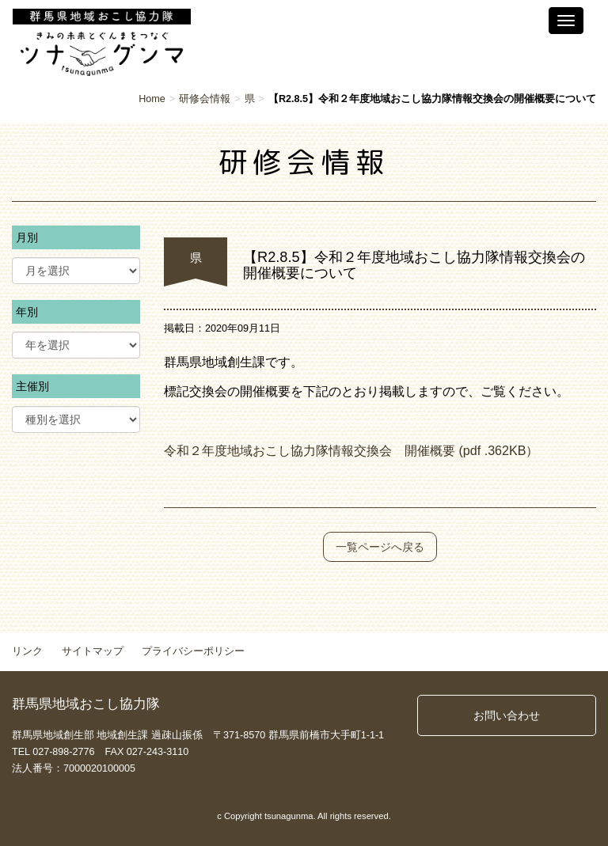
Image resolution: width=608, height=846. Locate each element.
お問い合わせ (506, 715)
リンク (27, 651)
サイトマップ (93, 651)
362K (503, 450)
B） (528, 450)
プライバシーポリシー (193, 651)
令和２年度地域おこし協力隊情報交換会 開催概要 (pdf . (326, 450)
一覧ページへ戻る (380, 547)
